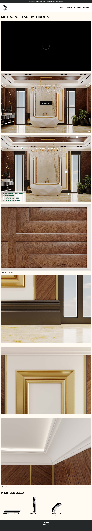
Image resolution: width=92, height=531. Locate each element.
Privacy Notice (60, 527)
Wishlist (86, 7)
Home (62, 7)
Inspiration (77, 7)
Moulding (69, 7)
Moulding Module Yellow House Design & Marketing (46, 527)
